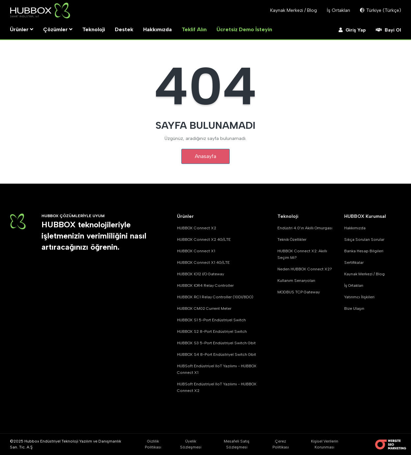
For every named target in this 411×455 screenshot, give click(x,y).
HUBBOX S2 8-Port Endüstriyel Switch (212, 331)
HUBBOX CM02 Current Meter (204, 308)
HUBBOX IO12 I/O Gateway (200, 274)
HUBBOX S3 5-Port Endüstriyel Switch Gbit (216, 343)
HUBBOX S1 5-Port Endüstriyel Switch (211, 320)
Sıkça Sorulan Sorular (364, 239)
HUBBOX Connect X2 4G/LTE (204, 239)
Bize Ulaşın (354, 308)
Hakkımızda (157, 29)
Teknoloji (93, 29)
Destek (124, 29)
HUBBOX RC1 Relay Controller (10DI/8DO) (215, 297)
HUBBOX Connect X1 (196, 251)
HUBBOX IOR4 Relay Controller (205, 285)
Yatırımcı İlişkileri (359, 297)
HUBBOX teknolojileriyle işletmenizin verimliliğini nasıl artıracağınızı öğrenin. (93, 236)
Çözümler (57, 29)
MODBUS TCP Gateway (298, 292)
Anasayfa (205, 156)
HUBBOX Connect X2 (196, 228)
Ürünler (21, 29)
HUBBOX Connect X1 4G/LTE (203, 262)
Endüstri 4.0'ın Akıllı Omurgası (304, 228)
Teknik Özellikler (291, 239)
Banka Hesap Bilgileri (363, 251)
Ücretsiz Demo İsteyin (244, 29)
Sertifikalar (354, 262)
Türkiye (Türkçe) (380, 10)
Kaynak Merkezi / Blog (364, 274)
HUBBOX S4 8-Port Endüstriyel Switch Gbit (216, 354)
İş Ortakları (353, 285)
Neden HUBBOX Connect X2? (304, 269)
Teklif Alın (194, 29)
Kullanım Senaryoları (296, 280)
